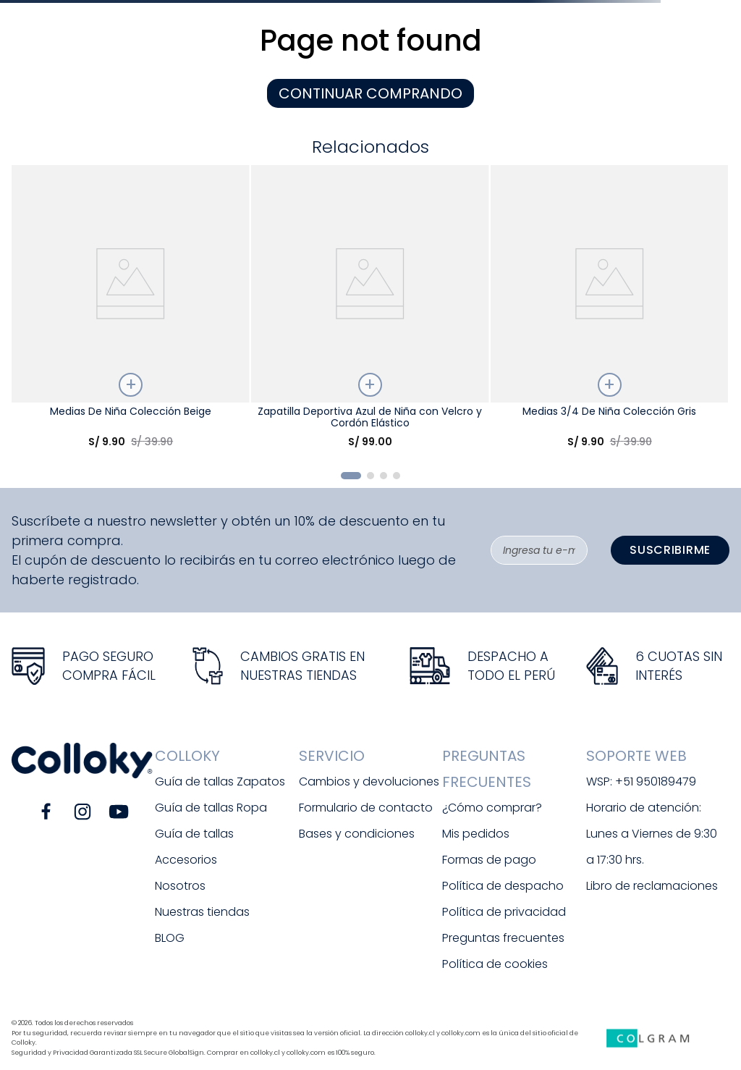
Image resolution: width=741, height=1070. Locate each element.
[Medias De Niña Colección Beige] (130, 312)
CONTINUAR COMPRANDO (370, 93)
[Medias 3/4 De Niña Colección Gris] (609, 312)
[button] (351, 475)
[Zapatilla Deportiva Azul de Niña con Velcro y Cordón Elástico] (369, 312)
